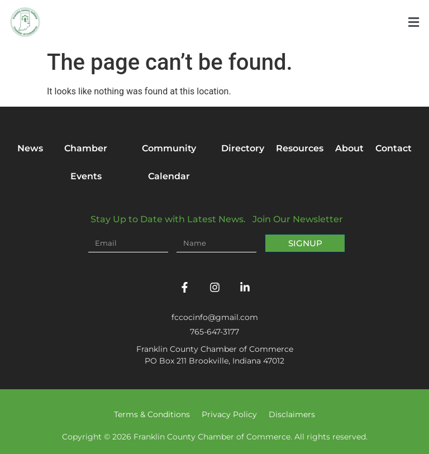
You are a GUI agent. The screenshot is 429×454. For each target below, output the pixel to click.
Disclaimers (292, 414)
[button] (413, 22)
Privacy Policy (229, 414)
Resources (299, 148)
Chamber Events (85, 162)
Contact (393, 148)
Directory (242, 148)
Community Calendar (169, 162)
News (30, 148)
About (349, 148)
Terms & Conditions (152, 414)
